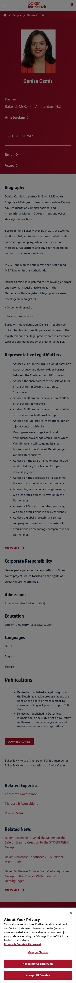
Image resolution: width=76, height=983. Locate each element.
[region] (38, 945)
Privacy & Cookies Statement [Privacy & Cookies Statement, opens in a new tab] (22, 944)
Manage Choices (38, 952)
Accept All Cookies (38, 975)
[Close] (71, 913)
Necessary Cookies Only (38, 964)
